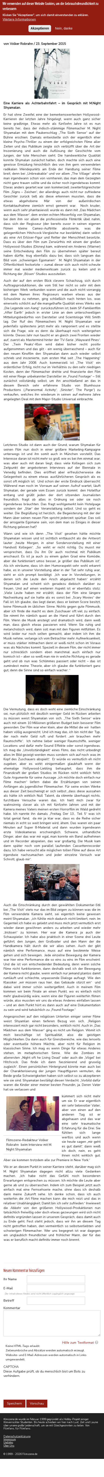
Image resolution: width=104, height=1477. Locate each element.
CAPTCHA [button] (11, 1367)
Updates (8, 1442)
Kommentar (11, 1308)
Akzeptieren (40, 28)
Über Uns (8, 1446)
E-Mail (8, 1288)
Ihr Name (10, 1279)
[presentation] (38, 1387)
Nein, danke (64, 28)
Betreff (8, 1300)
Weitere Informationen (19, 19)
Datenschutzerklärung (17, 1436)
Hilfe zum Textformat (78, 1342)
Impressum (9, 1439)
